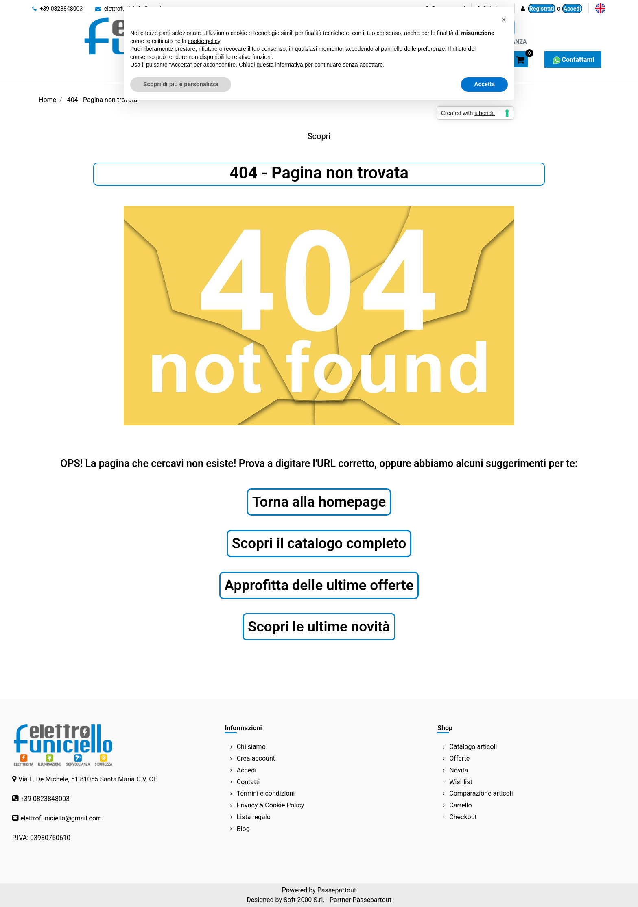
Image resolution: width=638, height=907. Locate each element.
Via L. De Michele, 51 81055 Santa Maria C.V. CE (87, 779)
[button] (503, 19)
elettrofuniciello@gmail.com (61, 818)
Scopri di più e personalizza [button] (180, 84)
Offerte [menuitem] (459, 758)
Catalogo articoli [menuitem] (473, 747)
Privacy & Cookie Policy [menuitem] (270, 805)
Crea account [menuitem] (256, 758)
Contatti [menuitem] (248, 782)
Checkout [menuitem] (462, 817)
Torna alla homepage (319, 502)
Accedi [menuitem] (247, 770)
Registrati (541, 8)
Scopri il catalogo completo (319, 543)
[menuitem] (600, 8)
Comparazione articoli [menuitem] (481, 793)
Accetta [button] (484, 84)
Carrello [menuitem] (460, 805)
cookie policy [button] (204, 41)
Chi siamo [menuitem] (251, 747)
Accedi (572, 8)
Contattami (572, 59)
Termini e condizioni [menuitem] (266, 793)
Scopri (319, 136)
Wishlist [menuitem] (460, 782)
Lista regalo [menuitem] (254, 817)
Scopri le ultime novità (319, 626)
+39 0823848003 (57, 8)
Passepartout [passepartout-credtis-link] (336, 890)
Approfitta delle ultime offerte (319, 585)
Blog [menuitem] (243, 829)
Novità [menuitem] (458, 770)
